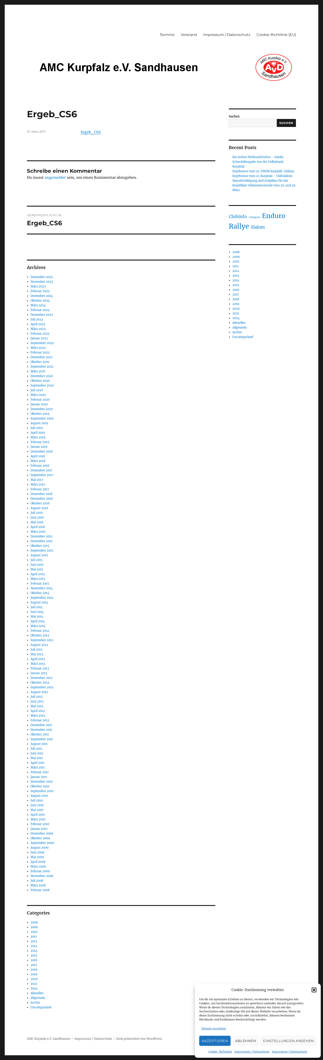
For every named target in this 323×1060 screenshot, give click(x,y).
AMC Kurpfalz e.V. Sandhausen (48, 1039)
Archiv (35, 1003)
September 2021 (42, 367)
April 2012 (38, 711)
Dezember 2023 (42, 315)
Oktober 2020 (40, 381)
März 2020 (38, 395)
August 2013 (39, 645)
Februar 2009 (40, 871)
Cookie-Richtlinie (220, 1051)
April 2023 (38, 324)
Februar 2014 (40, 631)
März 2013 (38, 664)
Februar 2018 (40, 466)
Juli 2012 (37, 697)
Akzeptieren (215, 1041)
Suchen (234, 116)
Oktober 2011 (40, 734)
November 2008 (42, 876)
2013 (34, 946)
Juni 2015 (37, 565)
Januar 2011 (39, 777)
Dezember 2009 (42, 833)
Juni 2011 (37, 753)
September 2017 (42, 475)
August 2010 (39, 796)
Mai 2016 (37, 522)
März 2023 (38, 329)
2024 (34, 988)
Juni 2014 (37, 612)
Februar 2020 (40, 400)
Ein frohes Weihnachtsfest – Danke (258, 157)
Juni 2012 (37, 701)
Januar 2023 (39, 338)
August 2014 (39, 602)
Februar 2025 (40, 291)
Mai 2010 (37, 810)
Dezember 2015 (41, 536)
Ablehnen (245, 1041)
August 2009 (40, 848)
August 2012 (39, 692)
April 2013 (38, 659)
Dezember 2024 (42, 296)
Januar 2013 (39, 673)
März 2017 (38, 484)
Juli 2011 (36, 749)
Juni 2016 (37, 517)
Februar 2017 (40, 489)
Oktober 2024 (40, 301)
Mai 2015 (37, 569)
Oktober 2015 (40, 546)
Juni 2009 (37, 852)
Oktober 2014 (40, 593)
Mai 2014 (37, 616)
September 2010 (42, 791)
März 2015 (38, 579)
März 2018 (38, 461)
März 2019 (38, 437)
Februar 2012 (40, 720)
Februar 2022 (40, 352)
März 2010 (38, 819)
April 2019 (38, 433)
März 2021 (38, 371)
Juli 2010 (37, 800)
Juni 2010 (37, 805)
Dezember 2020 (42, 376)
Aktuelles (37, 993)
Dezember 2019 (42, 409)
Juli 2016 (37, 513)
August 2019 (39, 423)
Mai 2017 (37, 480)
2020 (34, 979)
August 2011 (39, 744)
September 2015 (42, 550)
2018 (34, 970)
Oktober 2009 (40, 838)
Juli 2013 (36, 649)
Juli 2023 (37, 319)
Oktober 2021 (40, 362)
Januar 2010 (39, 829)
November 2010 (42, 782)
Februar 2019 (40, 442)
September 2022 (42, 343)
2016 (34, 960)
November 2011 (41, 730)
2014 (34, 951)
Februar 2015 (40, 583)
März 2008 (38, 885)
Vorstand (189, 35)
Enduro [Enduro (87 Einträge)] (273, 216)
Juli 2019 (37, 428)
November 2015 (42, 541)
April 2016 (38, 527)
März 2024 (38, 305)
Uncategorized (41, 1007)
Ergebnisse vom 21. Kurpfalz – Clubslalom (262, 176)
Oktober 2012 (40, 683)
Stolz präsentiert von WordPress (139, 1039)
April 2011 (37, 763)
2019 (34, 974)
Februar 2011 (40, 772)
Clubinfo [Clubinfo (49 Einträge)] (238, 216)
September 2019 (42, 418)
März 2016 (38, 532)
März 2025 (38, 286)
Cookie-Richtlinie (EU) (276, 35)
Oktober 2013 (40, 635)
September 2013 (42, 640)
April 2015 (38, 574)
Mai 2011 (37, 758)
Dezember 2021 (41, 357)
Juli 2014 (37, 607)
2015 (34, 955)
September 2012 (42, 687)
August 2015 (39, 555)
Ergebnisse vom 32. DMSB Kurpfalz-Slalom (263, 171)
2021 (34, 984)
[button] (314, 990)
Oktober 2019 (40, 414)
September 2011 (42, 739)
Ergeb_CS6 (91, 132)
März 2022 (38, 348)
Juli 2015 (37, 560)
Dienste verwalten (213, 1028)
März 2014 (38, 626)
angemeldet (55, 177)
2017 (34, 965)
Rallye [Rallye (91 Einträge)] (239, 226)
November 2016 (42, 499)
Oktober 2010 (40, 786)
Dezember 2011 (41, 725)
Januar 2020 (39, 404)
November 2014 (42, 588)
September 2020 (42, 385)
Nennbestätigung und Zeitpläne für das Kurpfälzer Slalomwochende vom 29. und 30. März (264, 185)
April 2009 (38, 862)
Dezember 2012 (41, 678)
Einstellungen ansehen (288, 1041)
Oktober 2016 (40, 503)
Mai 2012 (37, 706)
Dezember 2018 (41, 451)
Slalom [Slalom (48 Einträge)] (258, 227)
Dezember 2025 (42, 277)
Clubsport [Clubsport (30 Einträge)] (254, 217)
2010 (34, 932)
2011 (34, 937)
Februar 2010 (40, 824)
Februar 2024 (40, 310)
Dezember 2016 (42, 494)
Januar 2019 (39, 447)
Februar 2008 (40, 890)
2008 (34, 922)
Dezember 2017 (41, 470)
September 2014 (42, 598)
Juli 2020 (37, 390)
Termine (167, 35)
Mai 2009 (37, 857)
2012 (34, 941)
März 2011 (38, 767)
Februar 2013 (40, 668)
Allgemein (38, 998)
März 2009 (38, 866)
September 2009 (42, 843)
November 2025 (42, 282)
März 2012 (38, 716)
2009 (34, 927)
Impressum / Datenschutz (252, 1051)
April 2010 (38, 815)
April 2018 (38, 456)
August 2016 (39, 508)
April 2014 (38, 621)
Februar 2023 (40, 334)
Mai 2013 (37, 654)
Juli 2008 (37, 881)
